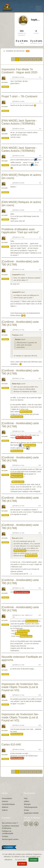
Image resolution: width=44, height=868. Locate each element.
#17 (39, 664)
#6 (40, 210)
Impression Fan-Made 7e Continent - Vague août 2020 (19, 71)
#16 (39, 615)
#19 (39, 725)
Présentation (7, 798)
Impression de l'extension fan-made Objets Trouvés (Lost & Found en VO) (20, 687)
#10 (39, 378)
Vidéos (26, 801)
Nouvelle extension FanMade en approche (22, 658)
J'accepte (33, 860)
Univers (5, 801)
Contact (5, 836)
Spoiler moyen (17, 758)
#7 (40, 237)
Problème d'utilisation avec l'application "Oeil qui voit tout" (20, 231)
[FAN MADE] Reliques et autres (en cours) (21, 176)
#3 (40, 128)
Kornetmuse (16, 384)
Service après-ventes (10, 839)
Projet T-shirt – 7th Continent (19, 96)
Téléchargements (31, 807)
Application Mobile (31, 813)
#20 (39, 749)
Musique (27, 804)
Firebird (15, 335)
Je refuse (22, 864)
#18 (39, 695)
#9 (40, 329)
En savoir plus (20, 860)
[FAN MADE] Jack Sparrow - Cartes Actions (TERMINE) (19, 122)
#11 (39, 431)
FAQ (25, 798)
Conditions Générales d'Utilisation (10, 827)
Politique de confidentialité (7, 832)
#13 (39, 505)
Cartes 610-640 (11, 744)
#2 (40, 101)
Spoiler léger (25, 412)
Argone (17, 339)
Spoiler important (23, 437)
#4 (40, 155)
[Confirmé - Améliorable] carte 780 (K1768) (20, 263)
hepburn (4, 82)
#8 (40, 269)
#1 (40, 77)
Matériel (5, 807)
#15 (39, 588)
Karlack (15, 538)
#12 (39, 465)
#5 (40, 182)
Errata (26, 810)
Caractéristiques (8, 804)
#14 (39, 533)
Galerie (5, 810)
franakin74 (16, 275)
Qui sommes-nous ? (10, 823)
